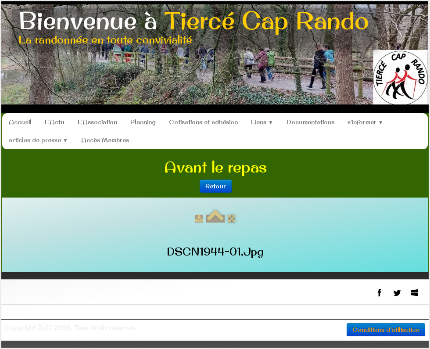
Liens (262, 122)
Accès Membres (105, 140)
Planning (143, 122)
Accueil (20, 122)
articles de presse (38, 140)
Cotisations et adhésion (203, 122)
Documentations (310, 122)
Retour (215, 186)
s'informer (365, 122)
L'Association (97, 122)
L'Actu (54, 122)
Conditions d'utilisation (385, 330)
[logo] (194, 28)
